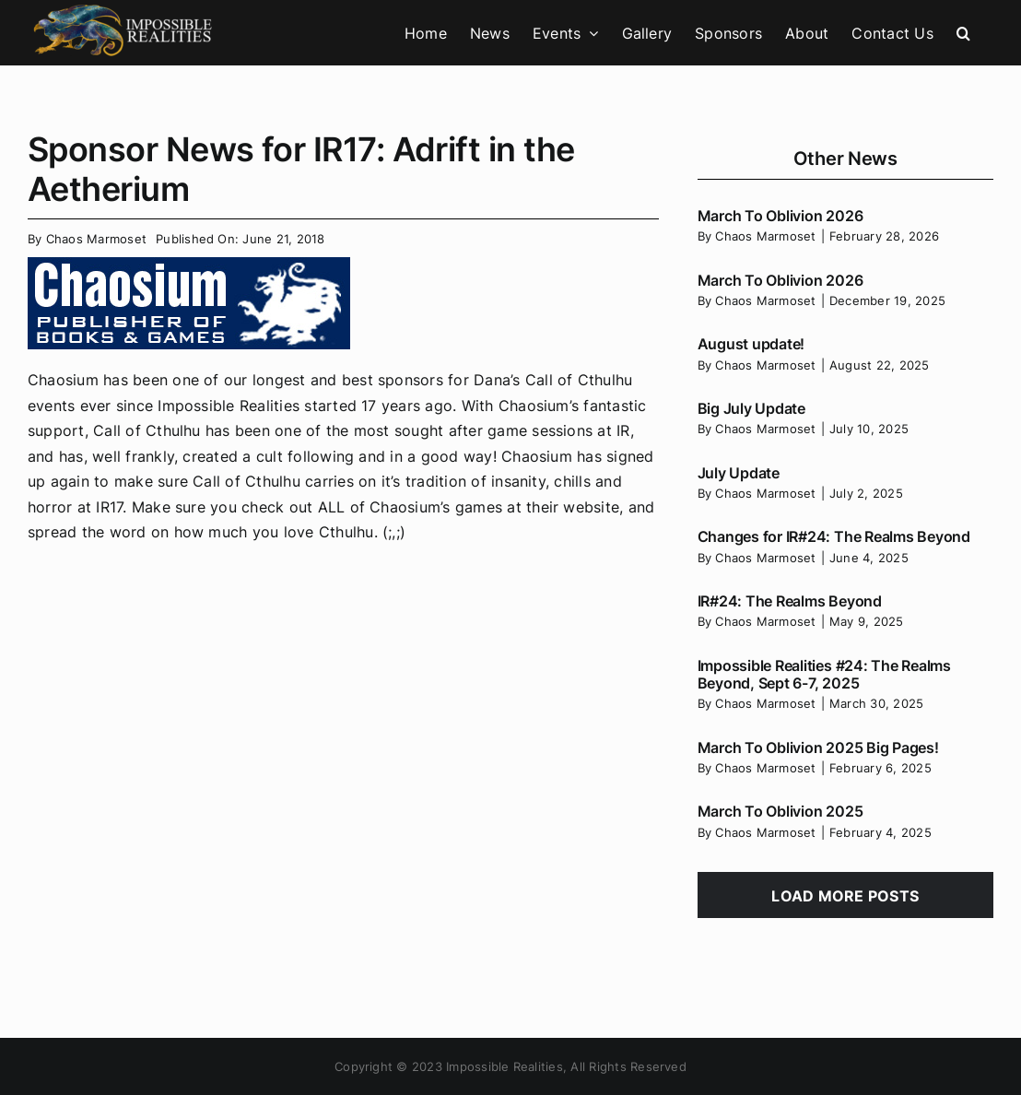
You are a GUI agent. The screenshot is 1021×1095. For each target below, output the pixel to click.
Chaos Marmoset (96, 238)
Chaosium (63, 380)
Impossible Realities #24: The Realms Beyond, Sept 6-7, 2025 (824, 674)
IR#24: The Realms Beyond (790, 601)
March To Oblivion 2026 (780, 215)
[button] (963, 32)
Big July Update (751, 408)
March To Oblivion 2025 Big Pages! (818, 747)
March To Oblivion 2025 (780, 811)
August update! (751, 344)
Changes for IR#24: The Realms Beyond (834, 536)
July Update (739, 473)
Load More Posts (845, 896)
